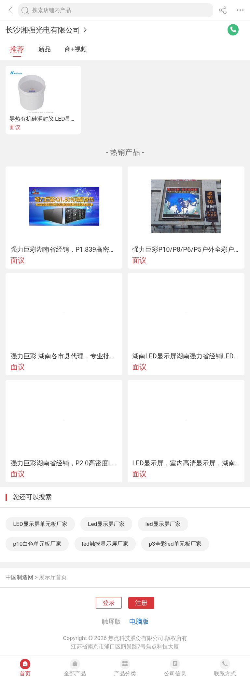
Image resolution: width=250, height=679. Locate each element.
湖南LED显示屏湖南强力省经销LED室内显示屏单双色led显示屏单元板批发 (186, 356)
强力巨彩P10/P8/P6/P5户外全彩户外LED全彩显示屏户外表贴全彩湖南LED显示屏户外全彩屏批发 (186, 249)
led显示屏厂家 (163, 524)
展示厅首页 (53, 577)
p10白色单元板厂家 (37, 543)
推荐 (16, 49)
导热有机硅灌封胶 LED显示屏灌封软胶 (56, 118)
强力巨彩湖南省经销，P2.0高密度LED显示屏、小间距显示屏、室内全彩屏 (64, 463)
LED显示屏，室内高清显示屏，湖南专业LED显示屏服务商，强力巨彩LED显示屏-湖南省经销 (186, 463)
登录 (109, 602)
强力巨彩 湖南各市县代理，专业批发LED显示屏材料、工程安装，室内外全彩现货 (64, 356)
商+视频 (76, 49)
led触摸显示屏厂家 (105, 543)
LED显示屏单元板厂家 (40, 524)
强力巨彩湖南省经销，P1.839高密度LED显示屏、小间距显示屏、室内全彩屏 (64, 249)
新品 (44, 49)
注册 (141, 602)
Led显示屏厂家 (106, 524)
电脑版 (139, 621)
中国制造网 (19, 577)
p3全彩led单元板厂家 (175, 543)
